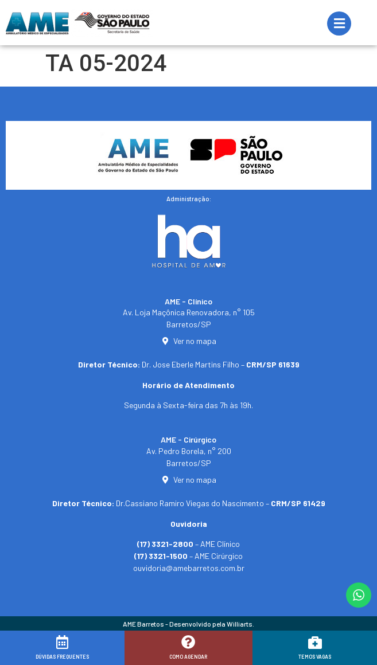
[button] (352, 649)
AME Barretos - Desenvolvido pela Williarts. (188, 624)
